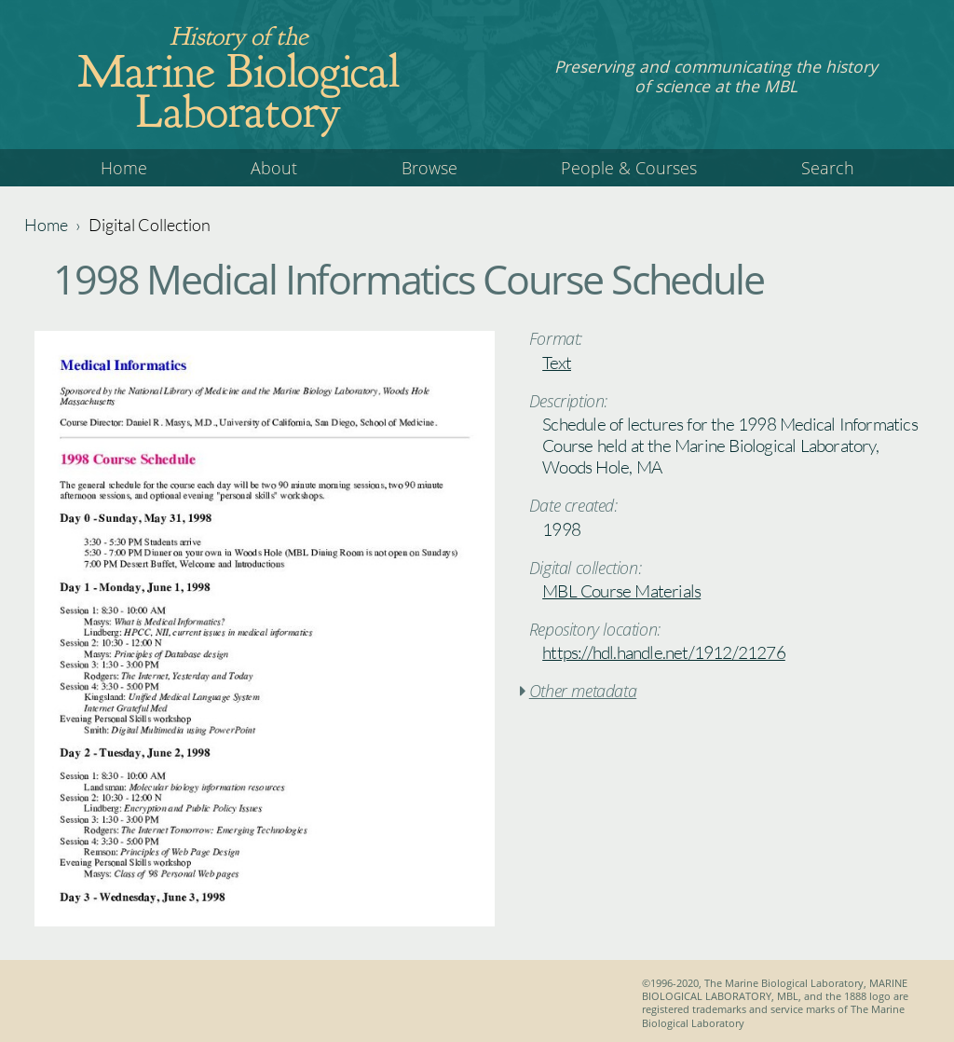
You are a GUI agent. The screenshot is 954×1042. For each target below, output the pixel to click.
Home (124, 168)
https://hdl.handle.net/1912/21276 (663, 652)
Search (827, 168)
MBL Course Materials (621, 591)
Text (556, 362)
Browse (429, 168)
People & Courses (629, 168)
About (274, 168)
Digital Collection (150, 224)
